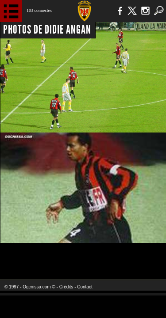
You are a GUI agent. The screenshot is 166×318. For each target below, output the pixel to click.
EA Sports (36, 255)
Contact (84, 286)
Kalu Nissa (138, 255)
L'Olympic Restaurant (83, 255)
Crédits (66, 286)
